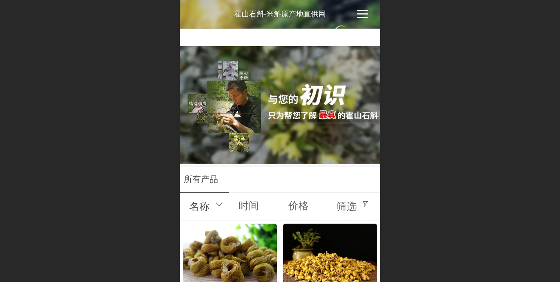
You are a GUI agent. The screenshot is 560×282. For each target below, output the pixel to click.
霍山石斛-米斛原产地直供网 (280, 14)
